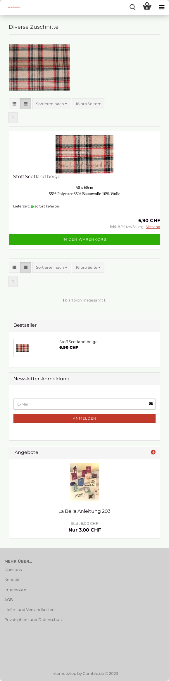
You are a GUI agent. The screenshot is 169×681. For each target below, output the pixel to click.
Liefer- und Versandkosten (29, 609)
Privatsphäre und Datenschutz (33, 619)
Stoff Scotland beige (37, 176)
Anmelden (84, 418)
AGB (8, 599)
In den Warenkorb (84, 239)
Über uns (13, 569)
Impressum (15, 589)
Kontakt (12, 579)
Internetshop (63, 673)
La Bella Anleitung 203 (84, 511)
